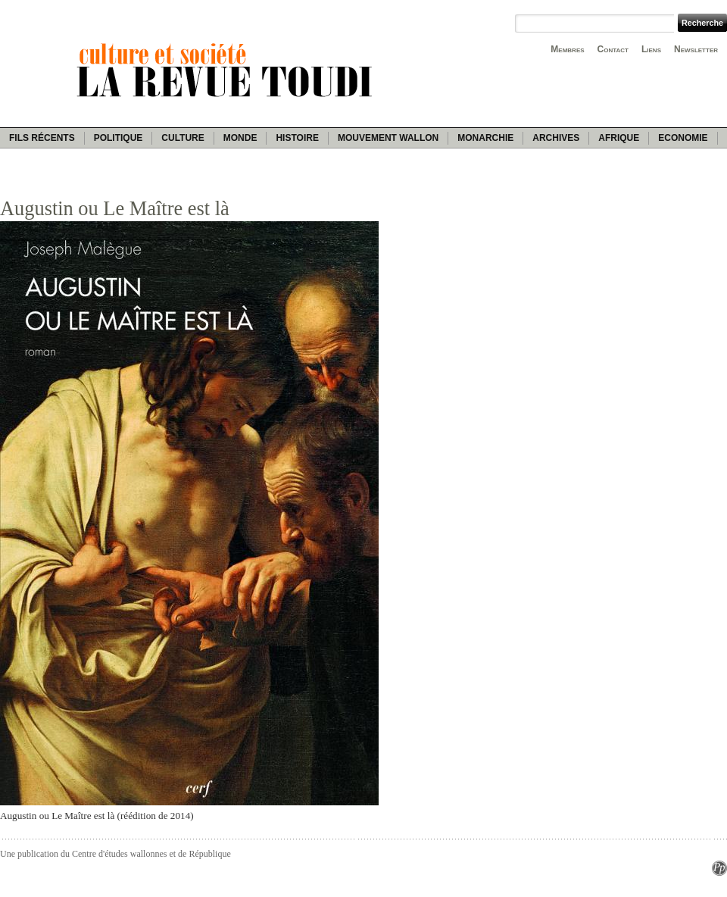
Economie (682, 138)
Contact (613, 49)
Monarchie (485, 138)
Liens (651, 49)
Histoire (297, 138)
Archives (555, 138)
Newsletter (696, 49)
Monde (240, 138)
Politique (118, 138)
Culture (182, 138)
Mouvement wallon (388, 138)
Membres (567, 49)
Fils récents (42, 138)
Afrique (618, 138)
